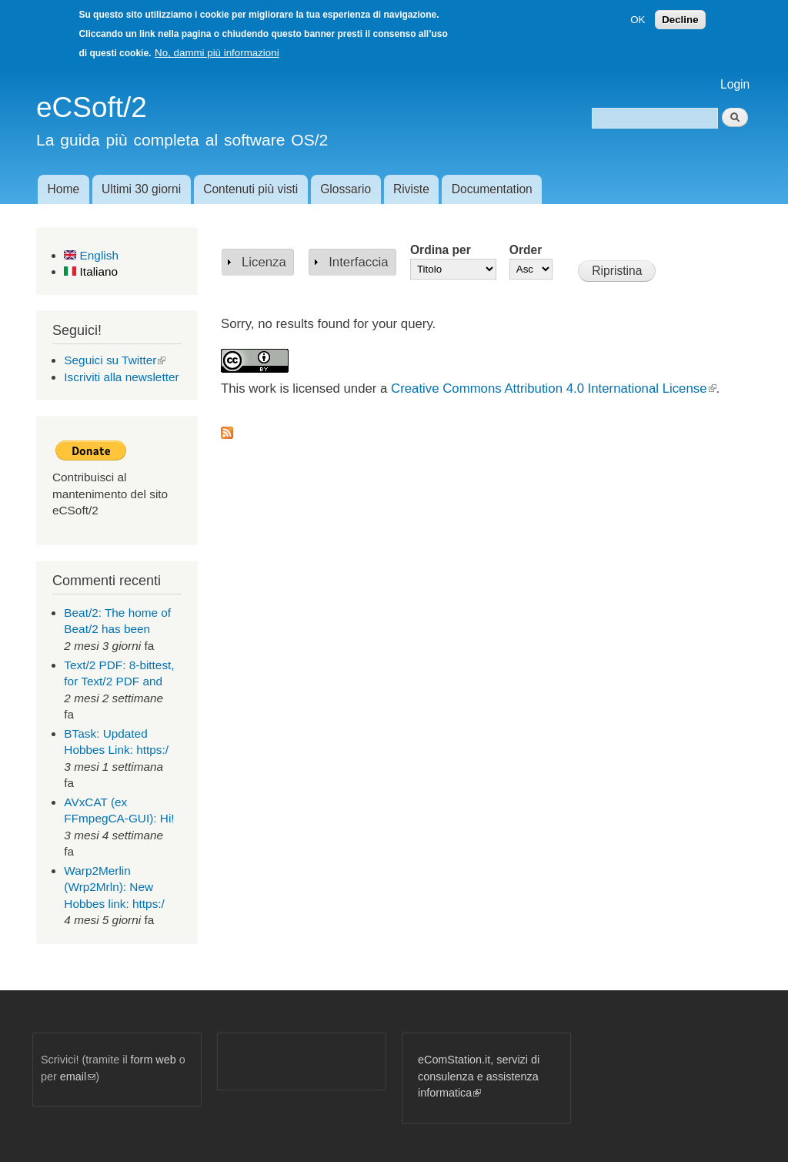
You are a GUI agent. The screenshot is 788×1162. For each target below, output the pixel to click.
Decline (680, 19)
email (77, 1076)
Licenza (264, 262)
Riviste (411, 189)
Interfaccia (358, 262)
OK (637, 19)
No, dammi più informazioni (217, 53)
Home (63, 189)
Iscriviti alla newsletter (121, 376)
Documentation (492, 189)
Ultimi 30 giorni (141, 189)
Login (735, 84)
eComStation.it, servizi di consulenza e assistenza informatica (478, 1076)
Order (525, 249)
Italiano (91, 271)
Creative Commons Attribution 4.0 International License (553, 388)
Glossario (345, 189)
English (91, 255)
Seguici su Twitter (114, 360)
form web (153, 1059)
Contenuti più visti (250, 189)
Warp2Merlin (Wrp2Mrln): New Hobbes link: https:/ (114, 887)
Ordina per (440, 249)
